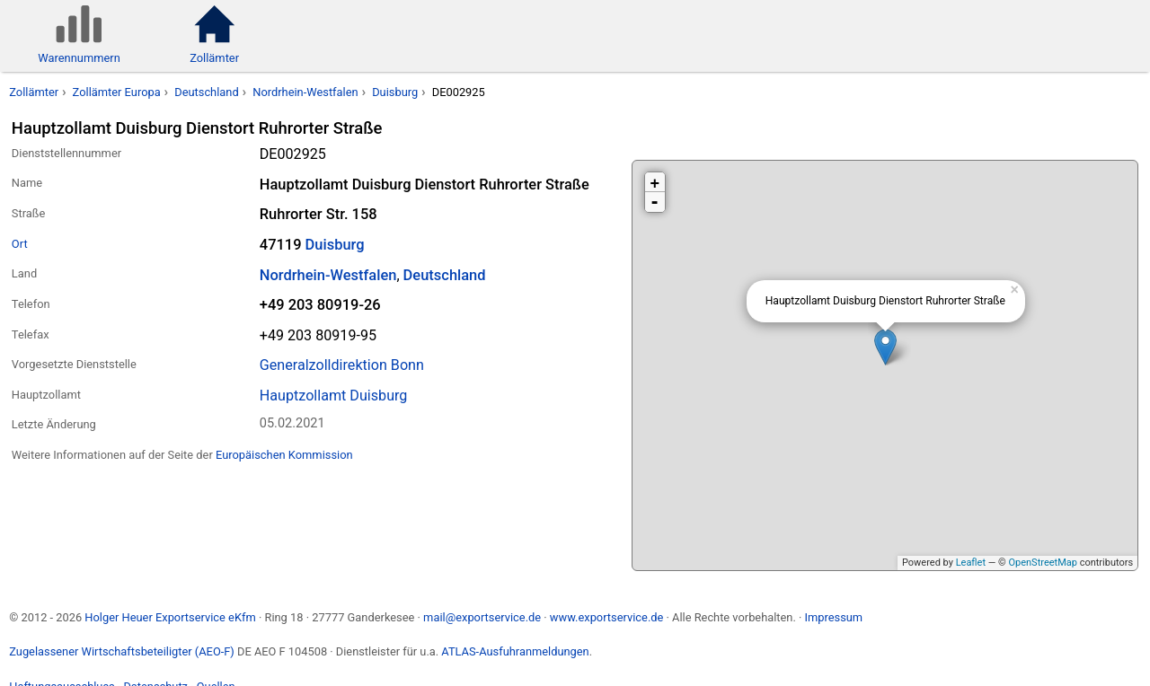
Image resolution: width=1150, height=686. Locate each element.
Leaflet (971, 562)
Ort (20, 244)
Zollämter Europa (117, 92)
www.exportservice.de (607, 617)
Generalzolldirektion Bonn (342, 365)
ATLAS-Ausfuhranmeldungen (514, 651)
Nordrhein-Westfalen (305, 92)
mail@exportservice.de (482, 617)
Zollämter (33, 92)
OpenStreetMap (1042, 562)
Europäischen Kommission (284, 455)
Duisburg (395, 92)
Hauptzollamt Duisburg (334, 395)
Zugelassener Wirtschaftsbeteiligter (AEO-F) (121, 651)
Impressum (833, 617)
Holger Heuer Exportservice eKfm (169, 617)
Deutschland (206, 92)
